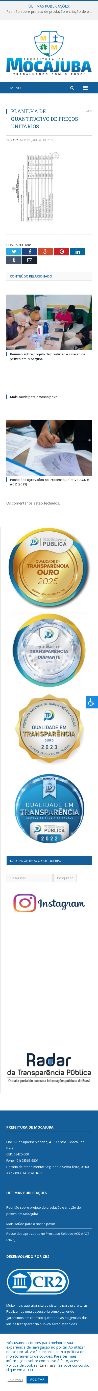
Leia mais (47, 1365)
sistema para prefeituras (68, 1305)
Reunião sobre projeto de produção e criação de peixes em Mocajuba (50, 11)
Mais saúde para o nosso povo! (34, 397)
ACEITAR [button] (37, 1379)
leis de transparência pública (28, 1324)
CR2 (15, 140)
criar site (37, 1305)
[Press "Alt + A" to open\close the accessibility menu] (92, 702)
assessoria (41, 1311)
